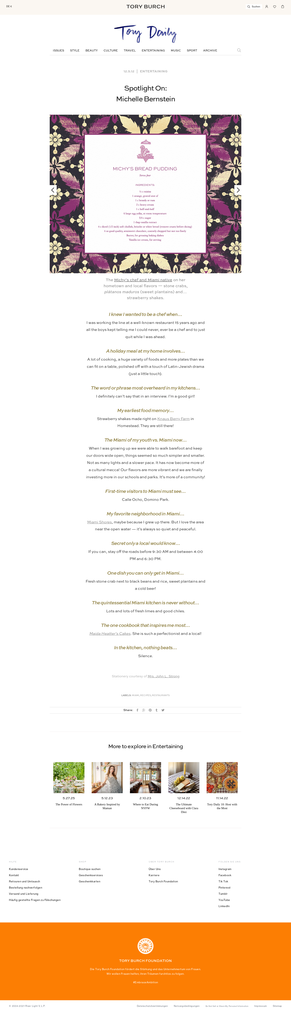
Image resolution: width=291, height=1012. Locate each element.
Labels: (126, 695)
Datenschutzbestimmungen (152, 1006)
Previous (54, 190)
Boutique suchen (90, 869)
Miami (135, 695)
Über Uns (155, 869)
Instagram (225, 869)
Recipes (145, 695)
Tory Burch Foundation (163, 881)
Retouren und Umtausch (24, 881)
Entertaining (153, 50)
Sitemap (277, 1006)
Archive (210, 50)
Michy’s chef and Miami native (143, 280)
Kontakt (14, 875)
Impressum (260, 1006)
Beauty (91, 50)
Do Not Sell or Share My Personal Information (227, 1006)
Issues (58, 50)
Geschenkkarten (89, 881)
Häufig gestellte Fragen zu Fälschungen (34, 900)
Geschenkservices (91, 875)
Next (236, 190)
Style (74, 50)
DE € (9, 6)
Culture (111, 50)
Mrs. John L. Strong (163, 676)
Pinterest (225, 887)
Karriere (154, 875)
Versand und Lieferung (24, 893)
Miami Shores (99, 522)
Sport (192, 50)
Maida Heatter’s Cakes (110, 634)
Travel (130, 50)
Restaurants (161, 695)
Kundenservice (18, 869)
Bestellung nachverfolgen (25, 887)
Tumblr (223, 893)
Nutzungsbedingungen (187, 1006)
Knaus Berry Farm (173, 419)
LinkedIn (224, 906)
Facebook (225, 875)
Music (176, 50)
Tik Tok (223, 881)
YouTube (224, 900)
